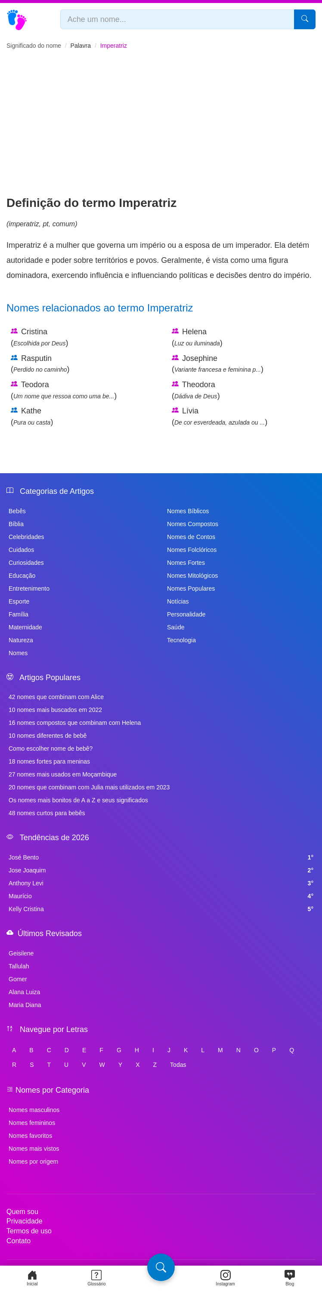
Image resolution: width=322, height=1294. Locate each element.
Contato (18, 1241)
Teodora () (64, 390)
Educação (22, 575)
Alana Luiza (24, 992)
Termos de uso (29, 1231)
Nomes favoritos (30, 1135)
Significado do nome (33, 45)
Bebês (17, 511)
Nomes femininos (32, 1122)
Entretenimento (29, 588)
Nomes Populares (191, 588)
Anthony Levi (161, 883)
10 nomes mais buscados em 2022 (55, 709)
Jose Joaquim (161, 870)
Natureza (21, 640)
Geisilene (21, 953)
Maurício (161, 896)
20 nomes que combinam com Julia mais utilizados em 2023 (89, 787)
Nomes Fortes (186, 562)
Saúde (175, 627)
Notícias (178, 601)
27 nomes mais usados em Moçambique (63, 774)
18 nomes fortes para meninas (49, 761)
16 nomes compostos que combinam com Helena (75, 722)
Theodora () (196, 390)
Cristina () (39, 337)
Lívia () (219, 416)
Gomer (18, 979)
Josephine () (217, 364)
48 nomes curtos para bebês (47, 813)
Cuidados (21, 549)
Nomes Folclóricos (192, 549)
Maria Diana (25, 1004)
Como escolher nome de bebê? (51, 748)
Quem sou (22, 1211)
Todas (178, 1064)
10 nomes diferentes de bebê (48, 735)
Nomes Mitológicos (192, 575)
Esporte (19, 601)
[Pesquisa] (161, 1267)
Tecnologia (181, 640)
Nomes (18, 653)
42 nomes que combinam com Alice (56, 696)
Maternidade (25, 627)
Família (18, 614)
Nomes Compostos (192, 524)
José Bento (161, 857)
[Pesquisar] (305, 19)
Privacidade (24, 1221)
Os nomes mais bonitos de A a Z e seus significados (78, 800)
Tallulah (19, 966)
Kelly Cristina (161, 909)
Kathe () (32, 416)
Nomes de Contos (191, 536)
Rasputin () (40, 364)
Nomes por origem (33, 1161)
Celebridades (26, 536)
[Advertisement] (161, 130)
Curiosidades (26, 562)
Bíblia (16, 524)
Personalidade (186, 614)
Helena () (197, 337)
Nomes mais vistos (34, 1148)
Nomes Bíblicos (188, 511)
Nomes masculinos (34, 1109)
